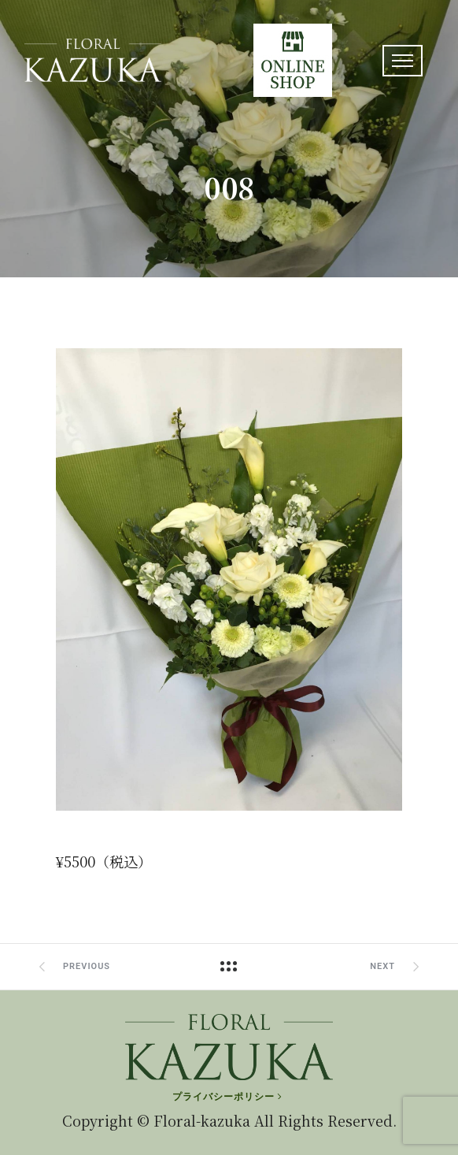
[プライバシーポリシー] (228, 1096)
